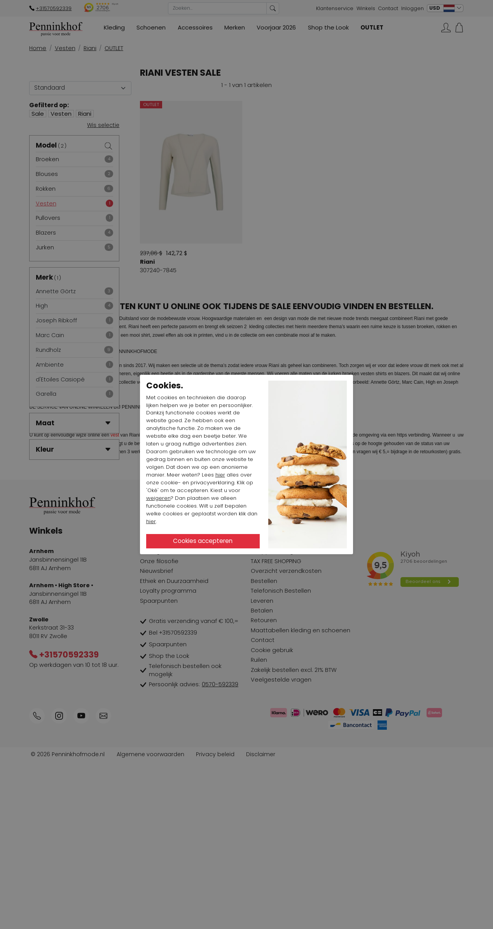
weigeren (158, 498)
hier (220, 474)
